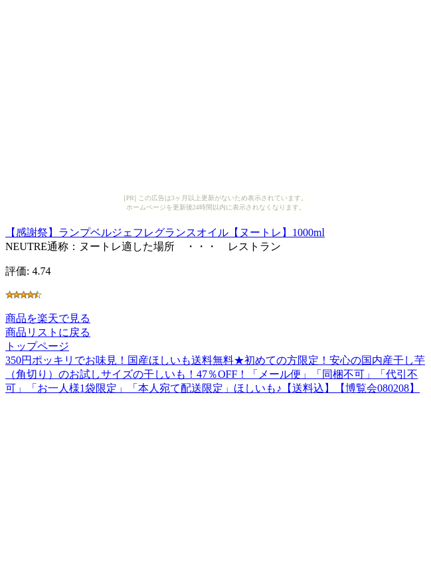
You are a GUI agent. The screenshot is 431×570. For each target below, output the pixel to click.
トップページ (37, 346)
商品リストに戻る (47, 332)
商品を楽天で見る (47, 318)
